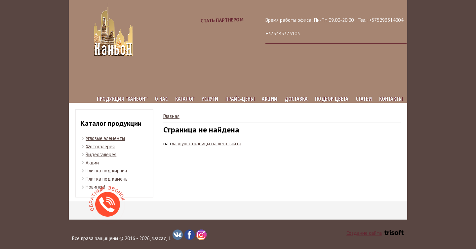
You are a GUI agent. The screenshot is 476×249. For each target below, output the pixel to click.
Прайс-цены (240, 98)
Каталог (184, 98)
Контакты (391, 98)
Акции (269, 98)
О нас (161, 98)
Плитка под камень (107, 179)
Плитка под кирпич (106, 170)
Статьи (364, 98)
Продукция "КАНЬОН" (122, 98)
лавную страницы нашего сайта (206, 143)
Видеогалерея (101, 154)
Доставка (296, 98)
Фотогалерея (100, 146)
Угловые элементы (105, 138)
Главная (171, 116)
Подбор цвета (331, 98)
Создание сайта (375, 233)
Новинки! (95, 187)
